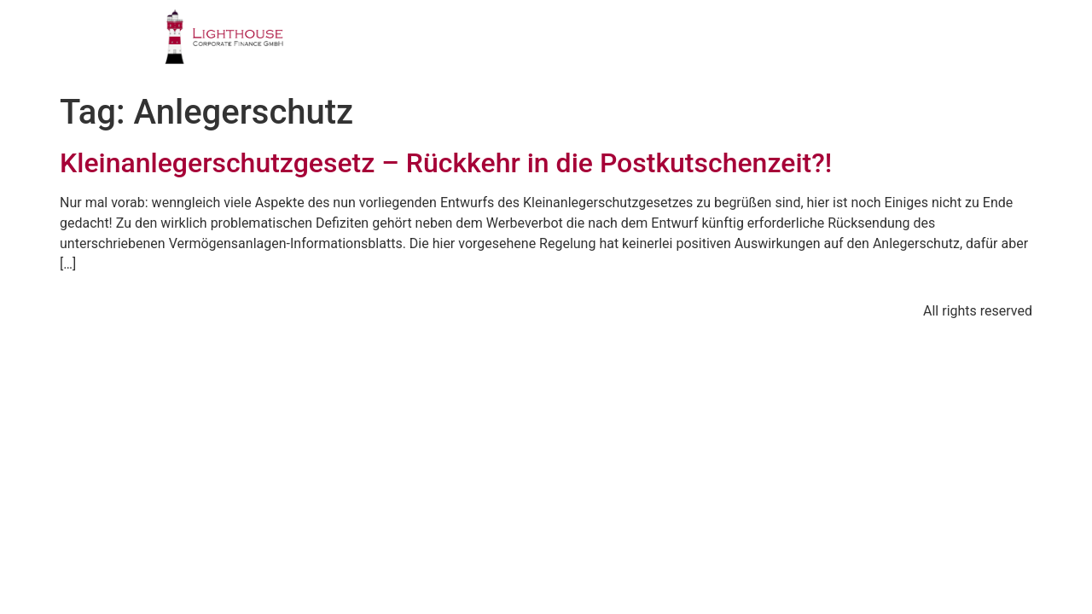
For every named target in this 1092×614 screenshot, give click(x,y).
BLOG (854, 46)
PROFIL (364, 46)
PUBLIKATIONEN (738, 46)
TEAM (621, 46)
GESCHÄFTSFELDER (495, 46)
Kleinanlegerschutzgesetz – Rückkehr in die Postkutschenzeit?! (446, 163)
